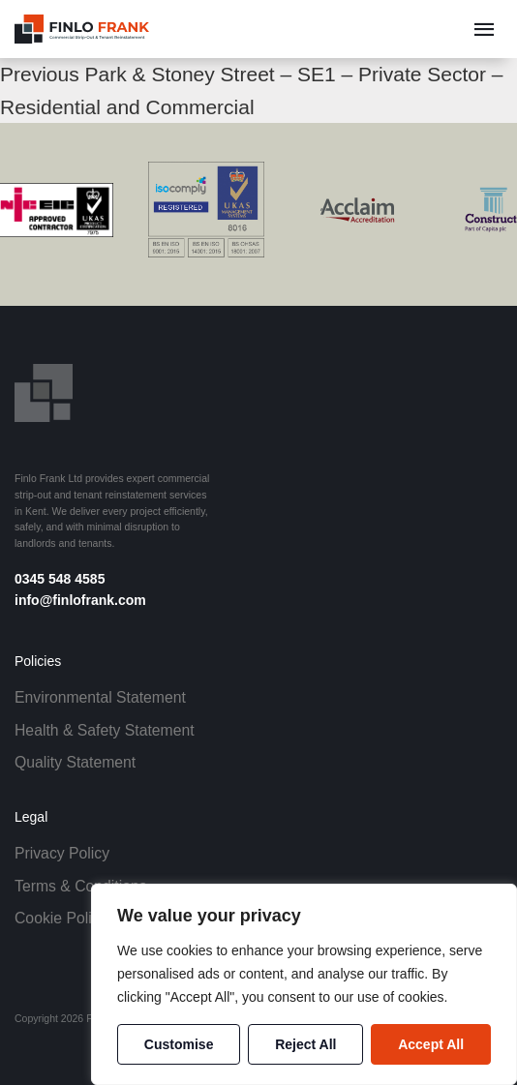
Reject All (305, 1044)
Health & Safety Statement (105, 730)
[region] (304, 984)
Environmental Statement (100, 697)
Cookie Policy (60, 918)
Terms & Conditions (81, 886)
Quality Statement (75, 762)
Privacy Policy (62, 853)
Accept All (431, 1044)
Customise (179, 1044)
